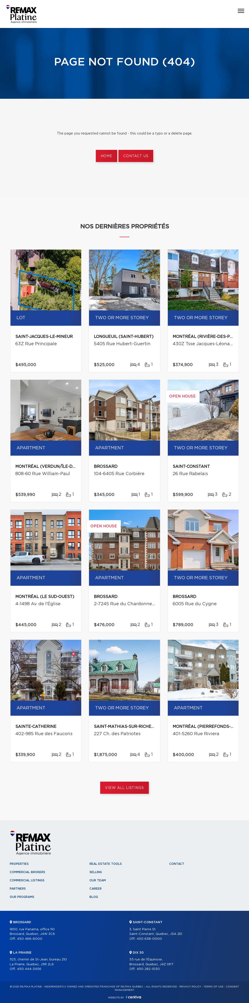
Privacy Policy (190, 986)
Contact (176, 863)
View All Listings (124, 788)
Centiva (133, 997)
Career (95, 888)
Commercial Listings (27, 880)
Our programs (22, 896)
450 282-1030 (148, 969)
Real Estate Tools (105, 863)
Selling (95, 872)
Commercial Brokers (27, 872)
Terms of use (213, 986)
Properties (19, 863)
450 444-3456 (29, 969)
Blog (93, 896)
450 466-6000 (29, 938)
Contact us (135, 156)
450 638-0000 (149, 938)
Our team (97, 880)
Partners (18, 888)
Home (106, 156)
